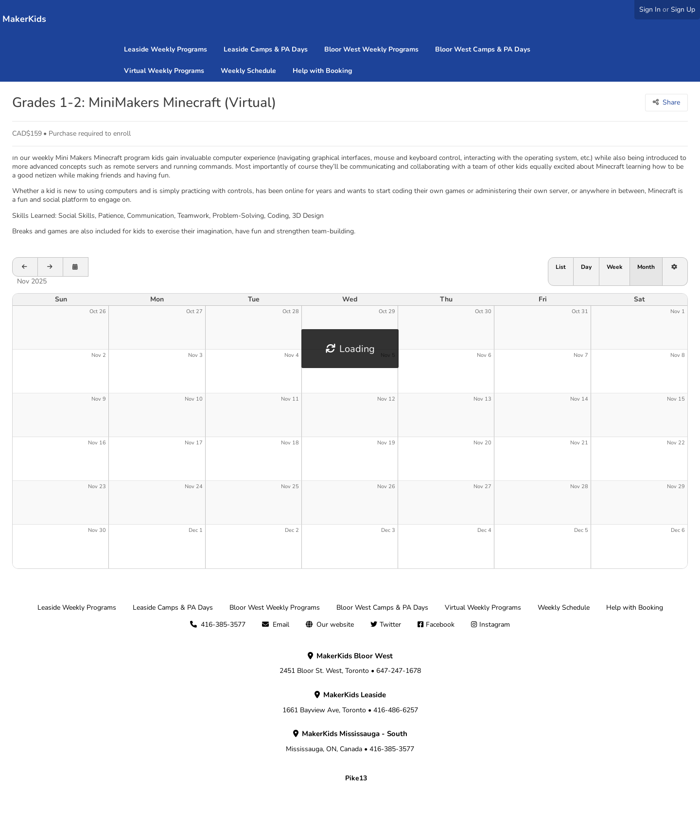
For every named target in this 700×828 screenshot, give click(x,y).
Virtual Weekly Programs (164, 70)
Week (614, 267)
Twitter (390, 624)
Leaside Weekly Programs (165, 49)
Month (646, 267)
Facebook (440, 624)
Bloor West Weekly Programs (371, 49)
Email (281, 624)
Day (586, 267)
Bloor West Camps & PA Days (482, 49)
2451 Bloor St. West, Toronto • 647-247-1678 (350, 664)
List (561, 267)
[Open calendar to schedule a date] (75, 267)
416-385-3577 (223, 624)
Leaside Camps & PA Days (266, 49)
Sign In (650, 9)
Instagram (494, 624)
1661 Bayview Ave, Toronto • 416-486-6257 (350, 702)
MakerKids (24, 19)
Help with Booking (322, 70)
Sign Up (683, 9)
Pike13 (356, 778)
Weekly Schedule (248, 70)
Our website (335, 624)
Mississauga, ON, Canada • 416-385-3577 (350, 741)
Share (671, 102)
